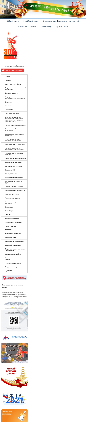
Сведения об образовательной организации (15, 88)
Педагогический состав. (12, 113)
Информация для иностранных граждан (15, 258)
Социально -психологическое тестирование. (15, 249)
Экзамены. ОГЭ (10, 170)
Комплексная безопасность (14, 177)
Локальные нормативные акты (15, 158)
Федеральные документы (13, 267)
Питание (8, 214)
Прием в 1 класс (62, 27)
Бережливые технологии (13, 222)
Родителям (8, 271)
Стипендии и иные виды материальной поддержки (13, 140)
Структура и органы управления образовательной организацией (15, 97)
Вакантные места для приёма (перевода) (14, 134)
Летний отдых (9, 211)
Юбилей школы (13, 21)
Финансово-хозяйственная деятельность (13, 129)
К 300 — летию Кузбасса (13, 84)
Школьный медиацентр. (13, 245)
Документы (8, 102)
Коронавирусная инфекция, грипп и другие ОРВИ (61, 21)
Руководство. (9, 109)
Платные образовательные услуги (15, 125)
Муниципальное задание (13, 162)
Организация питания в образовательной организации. (14, 149)
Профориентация (11, 174)
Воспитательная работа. (13, 254)
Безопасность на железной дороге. (13, 182)
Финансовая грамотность (13, 234)
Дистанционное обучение (27, 27)
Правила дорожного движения (14, 186)
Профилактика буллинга (12, 198)
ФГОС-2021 (8, 230)
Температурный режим (12, 194)
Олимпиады (9, 207)
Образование (9, 106)
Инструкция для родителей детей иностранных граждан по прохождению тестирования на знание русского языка (14, 295)
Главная (7, 76)
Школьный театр (10, 237)
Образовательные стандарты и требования (14, 154)
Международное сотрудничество (15, 144)
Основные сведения (11, 93)
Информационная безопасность (15, 190)
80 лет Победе (46, 27)
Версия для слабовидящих (12, 70)
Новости (8, 80)
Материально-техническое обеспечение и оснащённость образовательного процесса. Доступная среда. (14, 119)
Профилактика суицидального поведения (14, 202)
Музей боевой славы (30, 21)
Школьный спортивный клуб (14, 241)
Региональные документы (13, 263)
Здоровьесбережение (12, 218)
